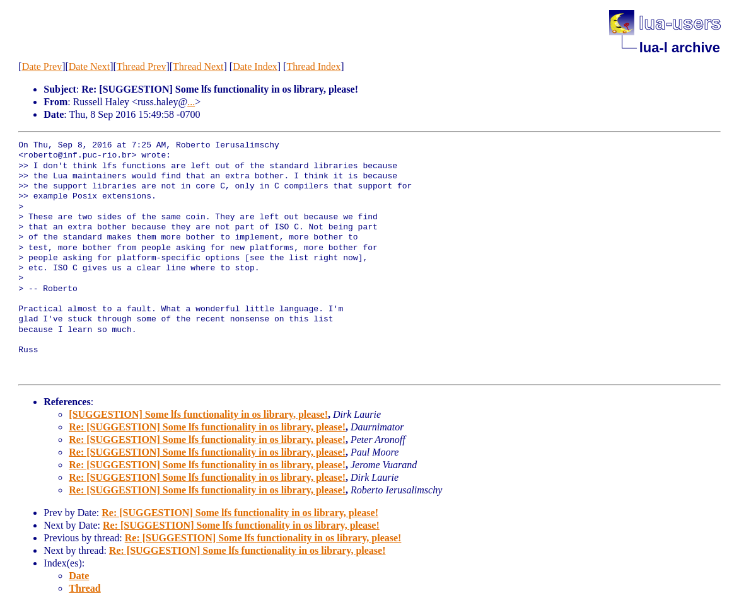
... (191, 101)
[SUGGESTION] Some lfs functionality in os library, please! (198, 414)
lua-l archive (679, 47)
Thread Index (313, 66)
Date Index (255, 66)
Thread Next (198, 66)
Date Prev (42, 66)
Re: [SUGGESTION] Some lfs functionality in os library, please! (207, 427)
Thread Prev (141, 66)
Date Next (89, 66)
